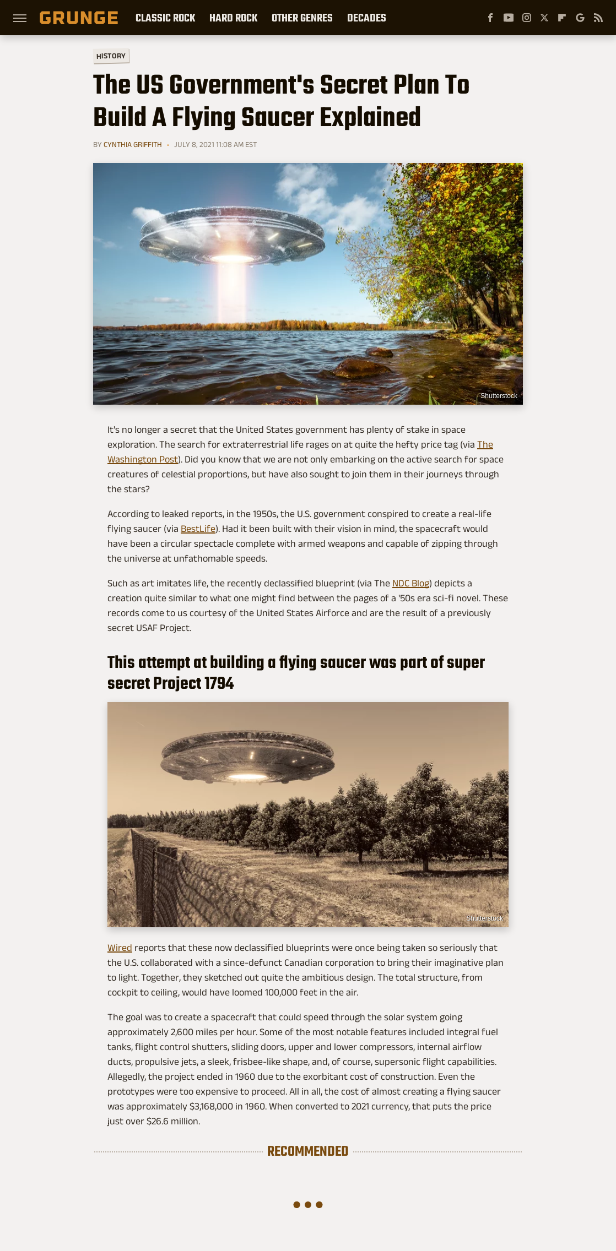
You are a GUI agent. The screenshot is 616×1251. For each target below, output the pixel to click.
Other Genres (302, 17)
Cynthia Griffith (133, 144)
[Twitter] (544, 17)
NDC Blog (410, 583)
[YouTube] (509, 17)
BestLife (198, 528)
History (111, 55)
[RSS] (598, 17)
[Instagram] (526, 17)
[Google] (580, 17)
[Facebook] (490, 17)
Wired (119, 947)
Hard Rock (233, 17)
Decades (366, 17)
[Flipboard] (562, 17)
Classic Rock (165, 17)
